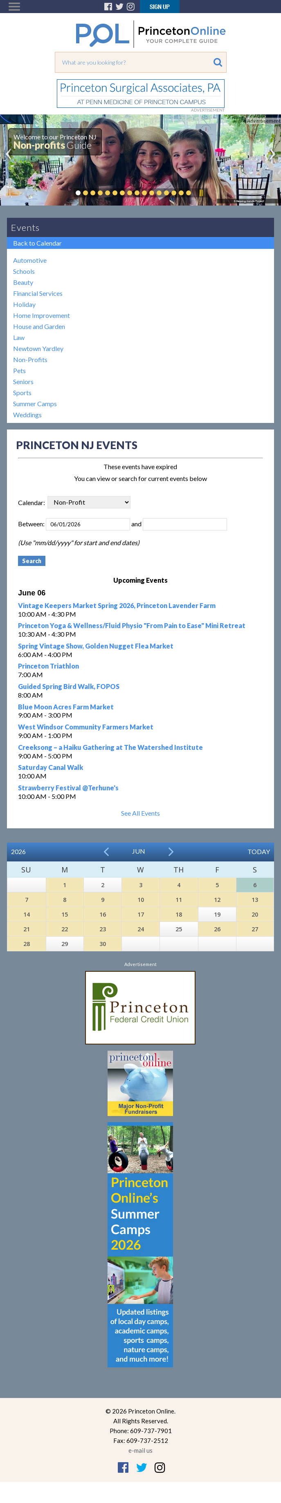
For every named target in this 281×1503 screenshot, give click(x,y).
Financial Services (38, 293)
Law (19, 337)
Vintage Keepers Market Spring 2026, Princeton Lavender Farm (117, 605)
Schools (24, 271)
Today (258, 851)
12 (217, 900)
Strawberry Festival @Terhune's (68, 788)
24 (140, 929)
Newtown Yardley (38, 348)
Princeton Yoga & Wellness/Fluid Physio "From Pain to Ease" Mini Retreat (131, 625)
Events (25, 227)
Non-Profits (30, 359)
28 (26, 944)
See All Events (140, 813)
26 (217, 929)
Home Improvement (41, 315)
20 (255, 914)
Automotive (30, 260)
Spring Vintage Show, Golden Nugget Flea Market (95, 646)
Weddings (27, 414)
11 (178, 900)
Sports (22, 392)
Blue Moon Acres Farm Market (66, 707)
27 (255, 929)
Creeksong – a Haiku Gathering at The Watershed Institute (110, 747)
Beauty (23, 282)
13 (255, 900)
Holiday (24, 304)
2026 (18, 851)
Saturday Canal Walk (50, 767)
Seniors (23, 381)
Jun (138, 851)
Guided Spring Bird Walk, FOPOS (68, 686)
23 (102, 929)
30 (102, 944)
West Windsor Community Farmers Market (85, 727)
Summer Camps (35, 403)
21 (26, 929)
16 (102, 914)
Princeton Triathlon (48, 666)
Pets (19, 370)
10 (140, 900)
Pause (201, 193)
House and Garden (39, 326)
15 (64, 914)
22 (64, 929)
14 (26, 914)
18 (178, 914)
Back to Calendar (37, 243)
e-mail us (140, 1450)
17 (140, 914)
